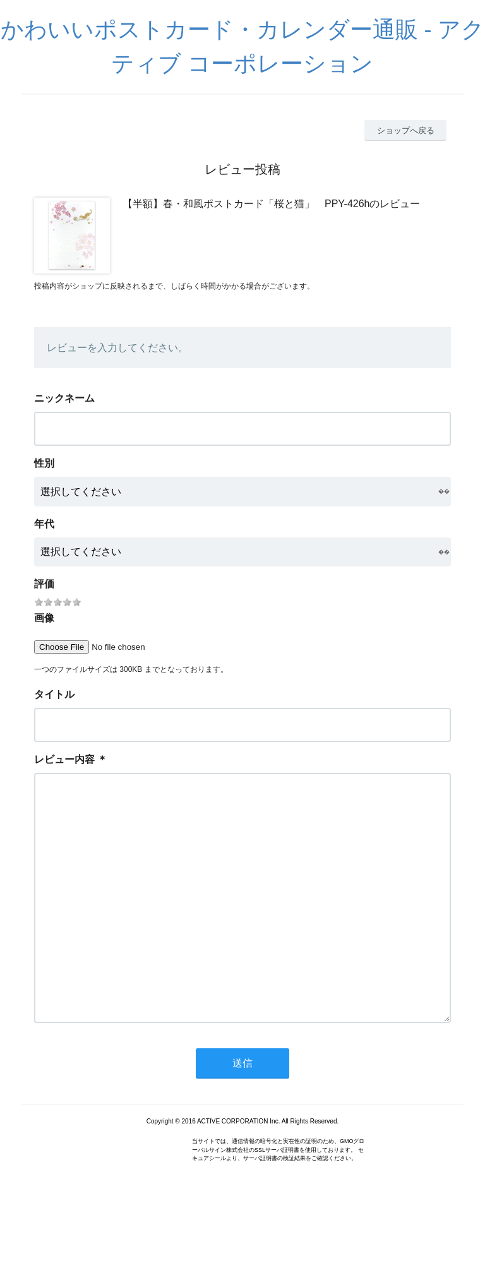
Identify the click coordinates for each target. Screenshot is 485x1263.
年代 (44, 523)
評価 (44, 583)
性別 (44, 463)
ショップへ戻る (405, 130)
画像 (44, 618)
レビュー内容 (64, 759)
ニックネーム (64, 398)
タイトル (54, 694)
